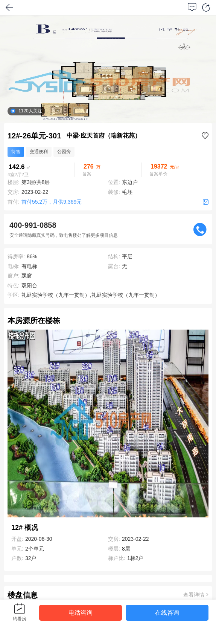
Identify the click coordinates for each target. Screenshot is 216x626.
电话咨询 (80, 612)
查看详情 (195, 594)
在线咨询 (167, 612)
